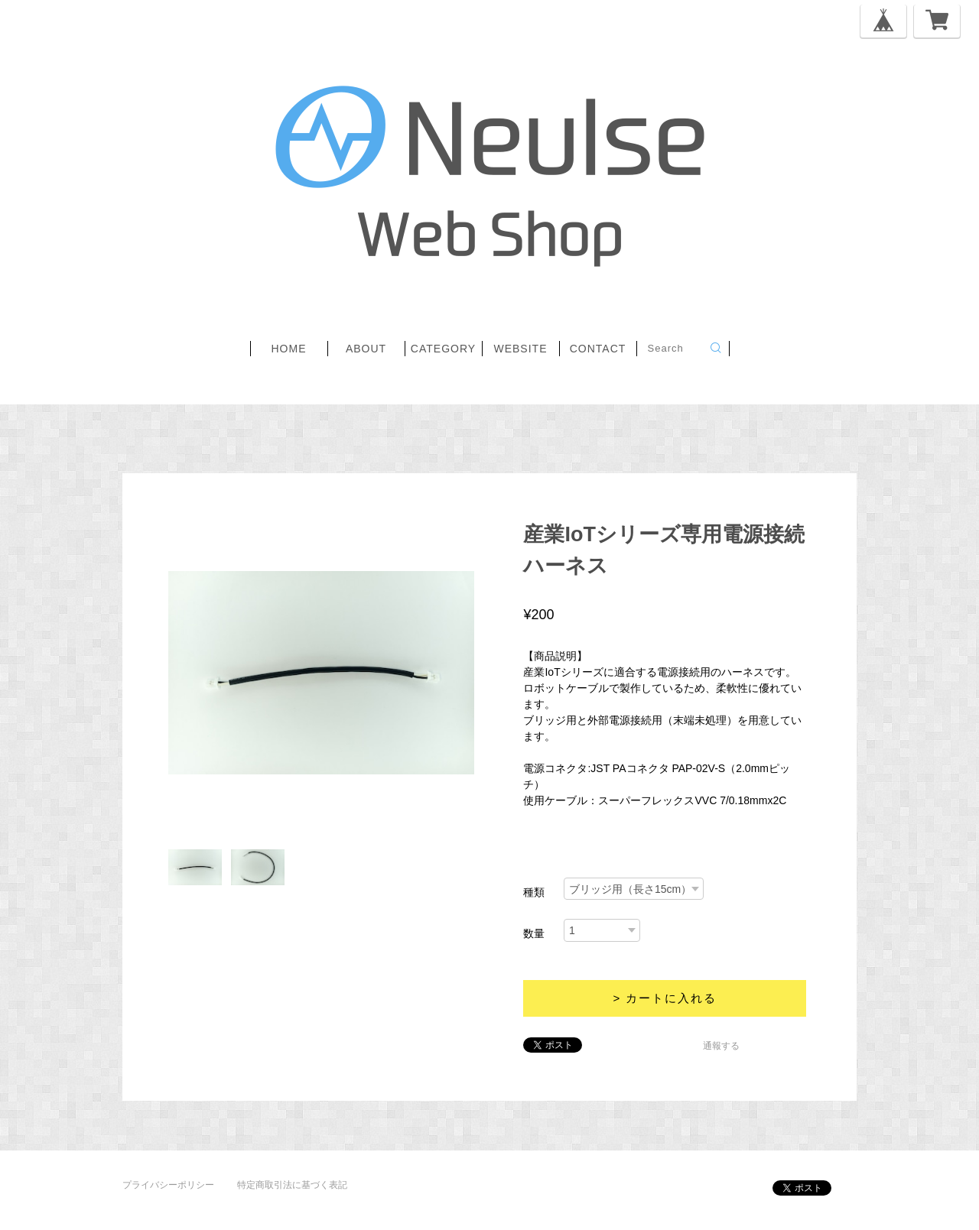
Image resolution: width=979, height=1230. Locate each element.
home (289, 348)
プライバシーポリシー (168, 1185)
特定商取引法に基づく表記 (292, 1185)
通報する (721, 1045)
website (520, 348)
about (366, 348)
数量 (534, 933)
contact (598, 348)
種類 (534, 892)
